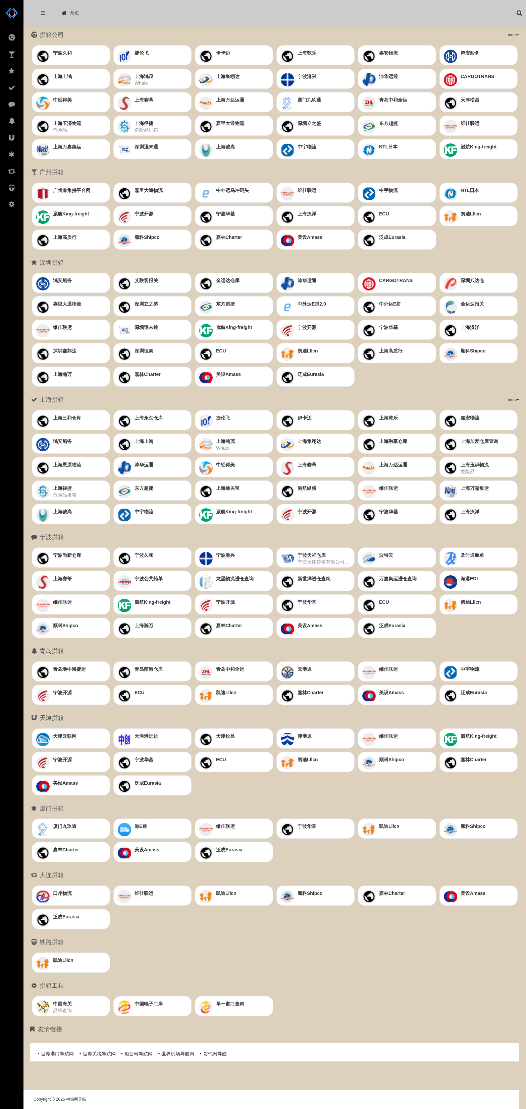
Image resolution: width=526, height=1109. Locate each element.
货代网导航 (215, 1053)
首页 (70, 13)
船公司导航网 (138, 1053)
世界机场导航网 (177, 1053)
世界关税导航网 (99, 1053)
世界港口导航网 (57, 1053)
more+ (513, 34)
